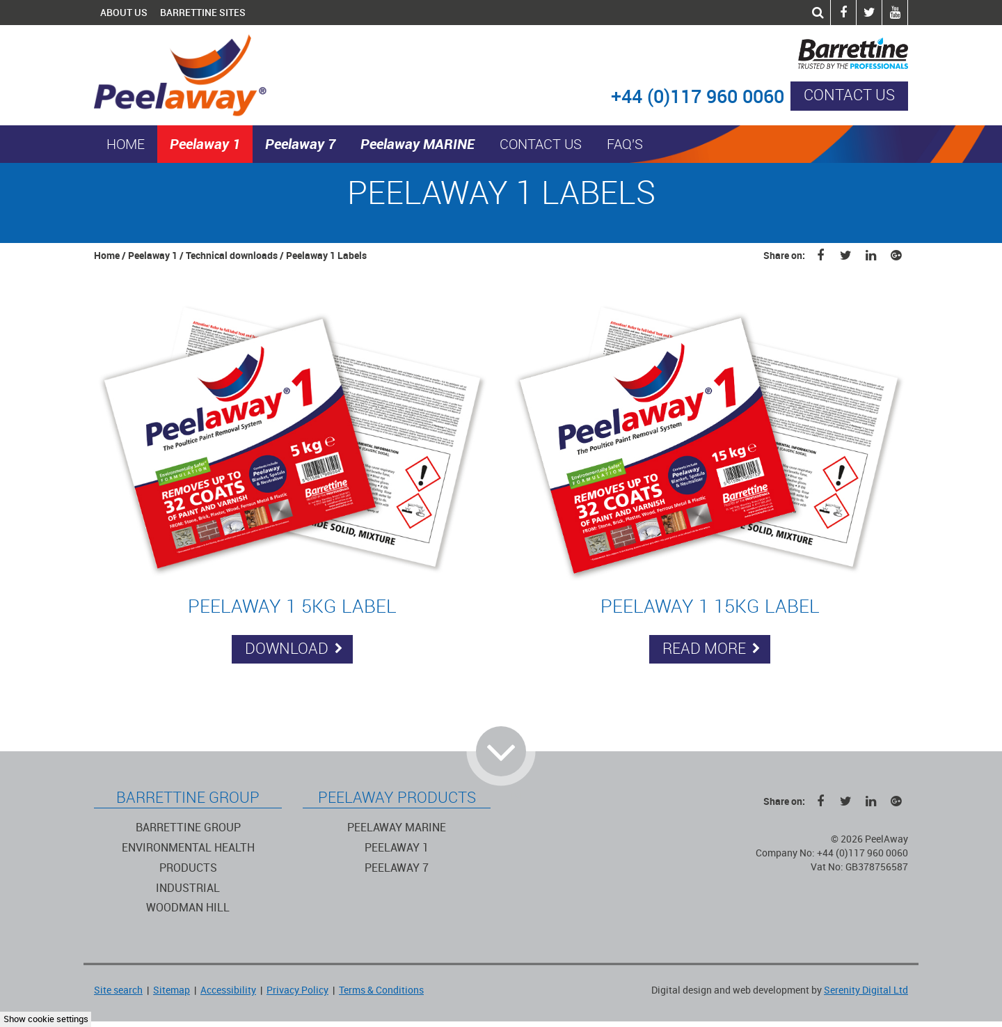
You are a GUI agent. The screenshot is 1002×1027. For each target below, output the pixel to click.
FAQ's (625, 144)
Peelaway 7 (300, 144)
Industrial (188, 888)
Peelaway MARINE (417, 144)
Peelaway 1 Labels (326, 255)
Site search (118, 990)
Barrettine (808, 53)
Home (125, 144)
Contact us (849, 95)
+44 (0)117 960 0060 (697, 97)
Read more (711, 649)
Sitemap (171, 990)
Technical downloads (232, 255)
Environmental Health (188, 847)
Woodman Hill (188, 907)
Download (294, 649)
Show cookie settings (45, 1019)
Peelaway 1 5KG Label (292, 606)
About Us (124, 12)
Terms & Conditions (381, 990)
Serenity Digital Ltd (866, 990)
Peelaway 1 (205, 144)
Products (188, 868)
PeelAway (194, 75)
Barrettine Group (188, 827)
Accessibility (228, 990)
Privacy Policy (297, 990)
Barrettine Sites (203, 12)
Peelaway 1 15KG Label (710, 606)
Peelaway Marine (396, 827)
